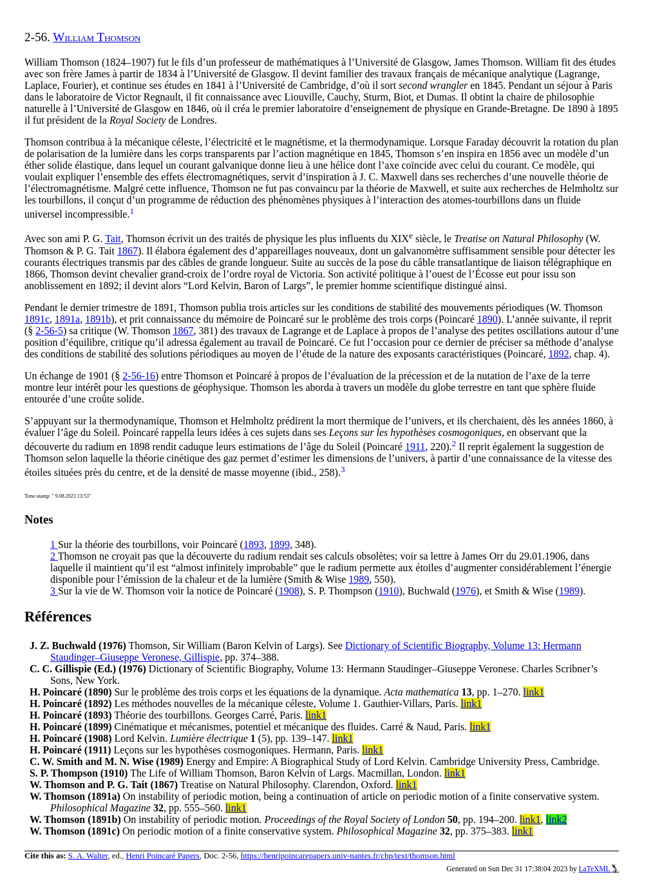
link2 (556, 819)
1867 (127, 250)
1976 (465, 590)
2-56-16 (138, 375)
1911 (415, 446)
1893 (253, 544)
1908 (289, 590)
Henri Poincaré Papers (162, 855)
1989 (358, 579)
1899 (279, 544)
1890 (487, 319)
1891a (67, 319)
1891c (37, 319)
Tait (113, 239)
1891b (98, 319)
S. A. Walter (88, 855)
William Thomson (96, 37)
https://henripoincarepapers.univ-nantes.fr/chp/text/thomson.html (348, 855)
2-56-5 (49, 330)
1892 (559, 353)
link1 (533, 691)
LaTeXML (599, 869)
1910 (389, 590)
